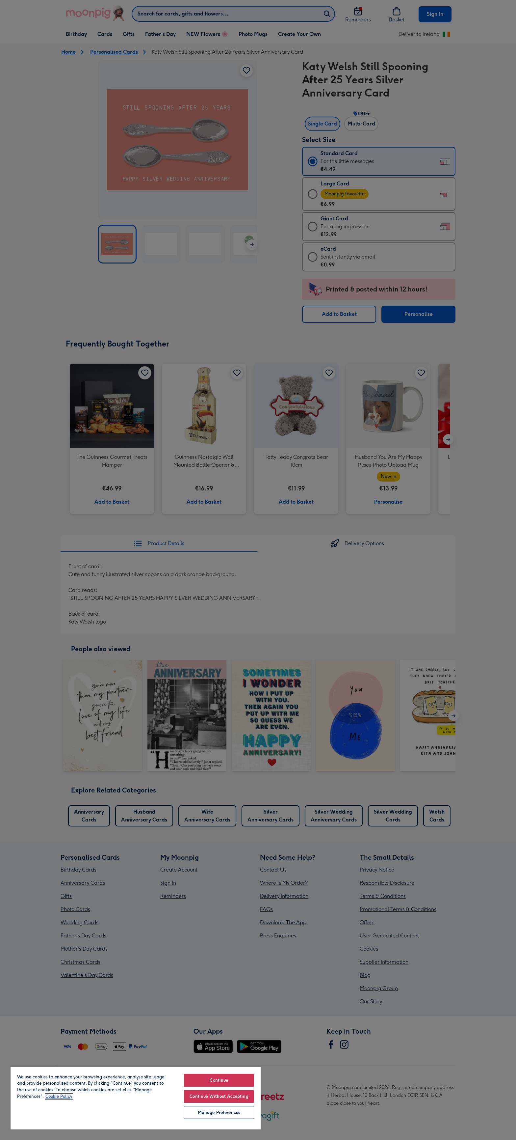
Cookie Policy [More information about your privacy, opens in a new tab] (58, 1096)
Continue (219, 1080)
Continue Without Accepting (219, 1096)
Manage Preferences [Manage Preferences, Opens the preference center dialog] (219, 1112)
